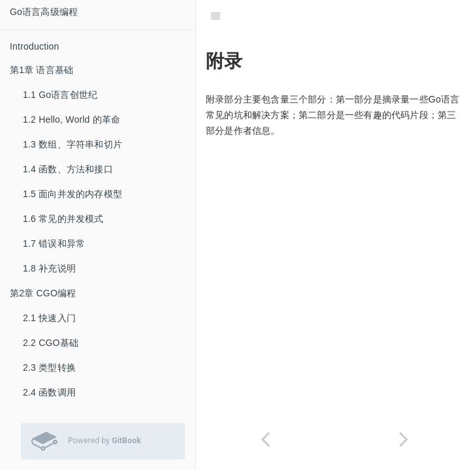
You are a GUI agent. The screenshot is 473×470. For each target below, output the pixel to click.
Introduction (34, 46)
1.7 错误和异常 (54, 243)
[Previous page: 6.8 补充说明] (265, 439)
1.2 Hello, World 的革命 (71, 119)
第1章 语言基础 (41, 70)
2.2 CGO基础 (50, 342)
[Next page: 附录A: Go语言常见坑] (403, 439)
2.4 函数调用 (49, 392)
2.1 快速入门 (49, 318)
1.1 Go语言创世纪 (60, 94)
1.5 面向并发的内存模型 (72, 194)
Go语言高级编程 (44, 12)
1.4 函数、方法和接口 (68, 169)
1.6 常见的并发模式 (63, 218)
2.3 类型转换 (49, 367)
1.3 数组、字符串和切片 (72, 144)
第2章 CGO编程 (43, 293)
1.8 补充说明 (49, 268)
